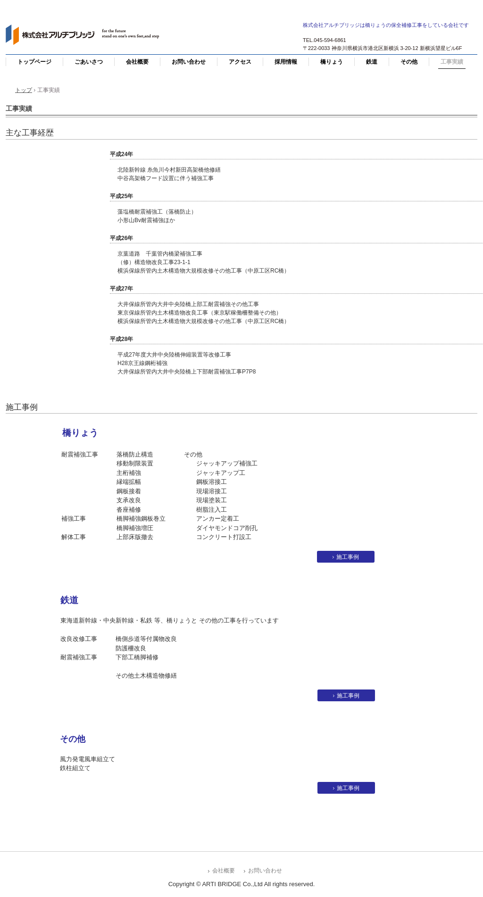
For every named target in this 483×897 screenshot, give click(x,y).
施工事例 (347, 557)
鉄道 (371, 61)
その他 (408, 61)
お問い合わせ (189, 61)
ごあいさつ (89, 61)
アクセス (240, 61)
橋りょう (331, 61)
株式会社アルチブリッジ (86, 36)
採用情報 (286, 61)
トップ (23, 90)
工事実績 (452, 61)
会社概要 (137, 61)
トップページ (34, 61)
